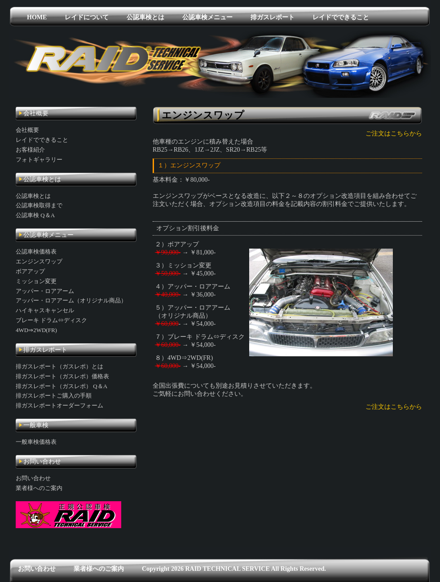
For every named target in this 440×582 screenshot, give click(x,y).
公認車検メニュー (207, 17)
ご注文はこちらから (393, 133)
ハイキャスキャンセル (45, 310)
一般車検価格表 (36, 441)
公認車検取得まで (39, 205)
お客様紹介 (30, 149)
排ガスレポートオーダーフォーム (59, 405)
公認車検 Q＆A (35, 215)
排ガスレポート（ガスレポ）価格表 (62, 376)
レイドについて (87, 17)
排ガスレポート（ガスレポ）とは (59, 366)
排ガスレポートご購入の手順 (54, 395)
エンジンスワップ (39, 261)
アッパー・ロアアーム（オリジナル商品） (71, 300)
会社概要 (27, 130)
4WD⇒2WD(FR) (36, 330)
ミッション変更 (36, 281)
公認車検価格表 (36, 251)
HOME (37, 17)
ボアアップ (30, 271)
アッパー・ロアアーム (45, 291)
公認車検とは (145, 17)
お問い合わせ (33, 478)
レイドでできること (340, 17)
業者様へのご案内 (39, 488)
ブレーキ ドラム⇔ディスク (51, 320)
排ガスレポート (273, 17)
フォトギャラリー (39, 159)
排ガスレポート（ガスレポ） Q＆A (61, 386)
